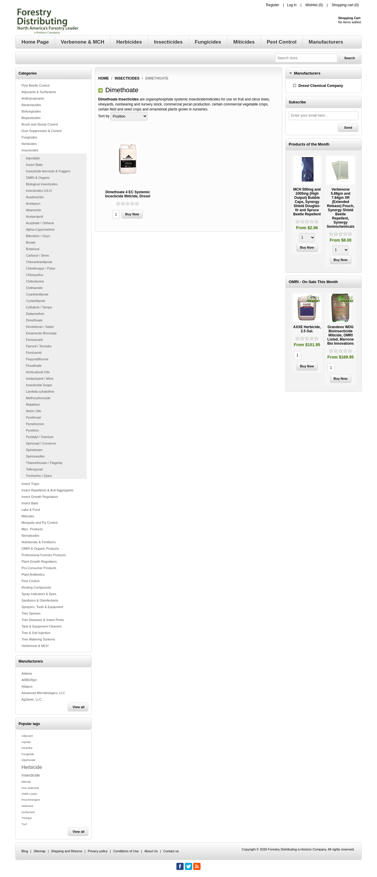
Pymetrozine (35, 424)
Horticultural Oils (38, 372)
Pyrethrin (32, 430)
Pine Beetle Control (35, 85)
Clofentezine (35, 281)
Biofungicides (31, 111)
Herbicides (29, 144)
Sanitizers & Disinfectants (40, 600)
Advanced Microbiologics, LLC (43, 693)
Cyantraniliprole (37, 294)
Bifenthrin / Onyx (38, 236)
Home (103, 78)
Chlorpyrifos (34, 275)
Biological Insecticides (42, 184)
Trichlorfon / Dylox (39, 476)
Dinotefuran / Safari (40, 326)
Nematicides (30, 535)
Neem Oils (33, 411)
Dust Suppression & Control (42, 131)
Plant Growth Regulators (39, 561)
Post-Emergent (31, 799)
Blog (25, 851)
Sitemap (39, 851)
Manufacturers (307, 73)
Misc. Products (32, 529)
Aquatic (26, 742)
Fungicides (29, 137)
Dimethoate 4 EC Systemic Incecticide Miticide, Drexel (127, 194)
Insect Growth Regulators (40, 496)
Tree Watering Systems (38, 639)
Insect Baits (34, 164)
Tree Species (31, 613)
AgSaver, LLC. (32, 699)
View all (79, 707)
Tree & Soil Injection (36, 633)
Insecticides (30, 150)
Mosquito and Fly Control (39, 522)
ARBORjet (29, 680)
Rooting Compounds (36, 587)
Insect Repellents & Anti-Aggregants (47, 490)
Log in (292, 5)
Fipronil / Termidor (39, 346)
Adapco (27, 686)
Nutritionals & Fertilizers (39, 542)
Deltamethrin (35, 314)
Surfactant (28, 812)
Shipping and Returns (66, 851)
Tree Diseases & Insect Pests (43, 620)
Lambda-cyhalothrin (40, 391)
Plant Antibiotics (33, 574)
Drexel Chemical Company (320, 86)
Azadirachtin (35, 197)
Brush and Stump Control (40, 124)
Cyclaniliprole (35, 301)
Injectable (33, 158)
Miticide (26, 781)
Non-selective (30, 788)
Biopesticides (31, 118)
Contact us (171, 851)
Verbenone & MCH (35, 646)
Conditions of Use (126, 851)
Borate (30, 242)
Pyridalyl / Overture (40, 437)
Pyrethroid (33, 417)
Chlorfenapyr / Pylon (40, 268)
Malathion (33, 404)
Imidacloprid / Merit (39, 378)
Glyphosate (28, 760)
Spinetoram (34, 450)
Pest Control (30, 581)
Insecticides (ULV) (39, 190)
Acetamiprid (34, 216)
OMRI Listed (29, 793)
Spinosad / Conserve (41, 443)
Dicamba (27, 747)
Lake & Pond (31, 509)
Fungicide (28, 754)
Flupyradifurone (37, 359)
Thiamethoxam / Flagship (44, 463)
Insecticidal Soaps (39, 385)
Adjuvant (27, 735)
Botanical (32, 249)
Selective (27, 805)
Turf (24, 824)
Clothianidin (34, 288)
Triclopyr (27, 818)
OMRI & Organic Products (40, 548)
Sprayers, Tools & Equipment (42, 607)
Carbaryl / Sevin (37, 255)
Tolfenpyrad (34, 469)
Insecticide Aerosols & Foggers (48, 171)
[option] (307, 205)
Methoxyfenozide (38, 398)
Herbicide (32, 767)
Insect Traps (30, 483)
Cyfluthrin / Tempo (39, 307)
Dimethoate (34, 320)
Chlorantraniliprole (39, 262)
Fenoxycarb (34, 339)
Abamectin (33, 210)
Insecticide (31, 775)
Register (272, 5)
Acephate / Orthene (40, 223)
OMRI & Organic (38, 177)
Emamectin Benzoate (41, 333)
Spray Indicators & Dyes (39, 594)
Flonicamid (34, 352)
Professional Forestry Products (44, 555)
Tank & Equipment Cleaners (42, 626)
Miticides (28, 516)
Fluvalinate (34, 365)
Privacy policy (98, 851)
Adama (27, 673)
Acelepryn (33, 203)
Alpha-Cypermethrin (40, 229)
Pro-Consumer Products (39, 568)
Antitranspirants (33, 98)
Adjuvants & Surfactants (39, 92)
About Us (151, 851)
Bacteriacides (31, 105)
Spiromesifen (35, 456)
